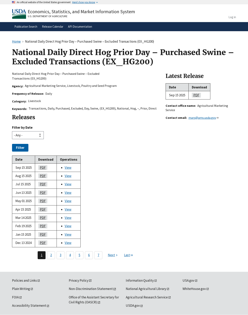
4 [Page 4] (70, 255)
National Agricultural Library (146, 289)
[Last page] (128, 255)
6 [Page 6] (89, 255)
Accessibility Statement (29, 305)
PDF (42, 167)
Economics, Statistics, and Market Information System (81, 11)
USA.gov (188, 280)
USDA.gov (133, 305)
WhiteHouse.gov (194, 289)
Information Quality (140, 280)
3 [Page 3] (60, 255)
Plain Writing (21, 289)
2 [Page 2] (51, 255)
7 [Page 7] (98, 255)
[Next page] (113, 255)
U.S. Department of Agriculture (47, 16)
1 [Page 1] (41, 255)
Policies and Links (24, 280)
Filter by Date (22, 127)
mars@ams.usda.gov (203, 118)
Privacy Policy (78, 280)
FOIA (15, 297)
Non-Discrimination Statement (91, 289)
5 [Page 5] (79, 255)
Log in (232, 17)
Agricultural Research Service (147, 297)
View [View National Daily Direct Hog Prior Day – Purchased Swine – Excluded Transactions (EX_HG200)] (68, 167)
